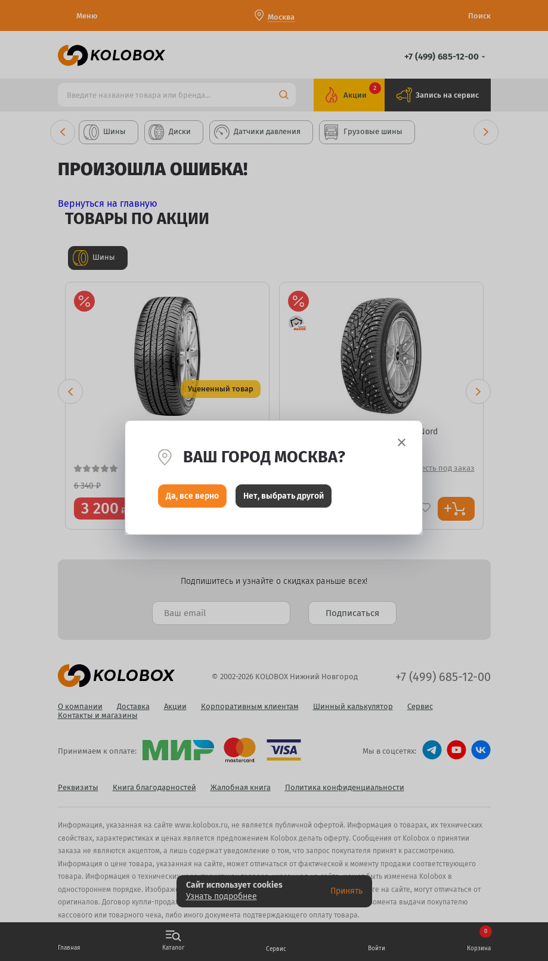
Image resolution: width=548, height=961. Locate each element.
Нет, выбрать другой (283, 499)
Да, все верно (192, 499)
